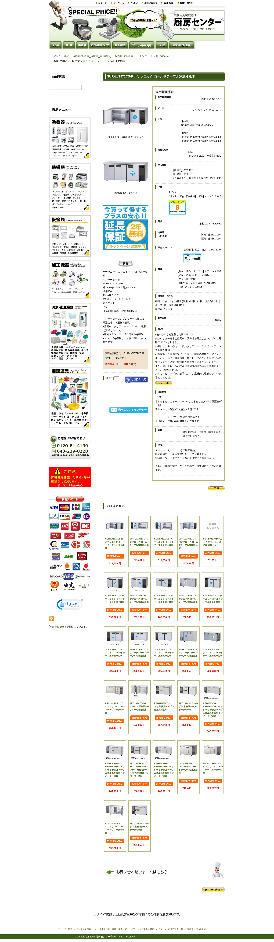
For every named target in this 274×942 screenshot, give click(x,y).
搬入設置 (106, 929)
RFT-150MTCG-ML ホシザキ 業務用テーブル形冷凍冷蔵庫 (139, 706)
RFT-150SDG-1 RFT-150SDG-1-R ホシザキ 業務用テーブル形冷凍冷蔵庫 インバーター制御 (139, 769)
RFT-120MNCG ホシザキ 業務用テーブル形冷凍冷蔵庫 (139, 826)
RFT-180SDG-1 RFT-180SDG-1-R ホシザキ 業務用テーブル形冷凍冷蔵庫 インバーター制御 (212, 709)
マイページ (161, 929)
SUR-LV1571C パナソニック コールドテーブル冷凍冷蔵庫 (139, 652)
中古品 (77, 929)
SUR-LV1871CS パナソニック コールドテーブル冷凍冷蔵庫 (164, 542)
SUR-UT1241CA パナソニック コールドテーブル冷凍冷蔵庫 (188, 652)
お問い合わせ (199, 929)
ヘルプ (140, 929)
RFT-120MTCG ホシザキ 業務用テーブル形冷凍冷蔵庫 (164, 706)
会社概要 (150, 929)
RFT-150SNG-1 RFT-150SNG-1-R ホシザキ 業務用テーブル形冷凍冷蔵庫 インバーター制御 (115, 769)
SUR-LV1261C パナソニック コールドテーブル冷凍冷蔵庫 (115, 652)
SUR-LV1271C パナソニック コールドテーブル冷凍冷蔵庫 (212, 598)
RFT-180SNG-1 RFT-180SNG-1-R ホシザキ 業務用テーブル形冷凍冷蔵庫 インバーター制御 (164, 769)
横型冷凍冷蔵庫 (124, 56)
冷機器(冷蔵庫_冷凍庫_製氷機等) (92, 56)
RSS (63, 630)
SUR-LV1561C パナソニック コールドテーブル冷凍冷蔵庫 (164, 652)
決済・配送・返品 (126, 929)
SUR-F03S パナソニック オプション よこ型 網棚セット (212, 542)
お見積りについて (91, 929)
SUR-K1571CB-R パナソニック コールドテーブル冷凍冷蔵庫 (212, 652)
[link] (70, 609)
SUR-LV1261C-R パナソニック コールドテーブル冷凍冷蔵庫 (115, 598)
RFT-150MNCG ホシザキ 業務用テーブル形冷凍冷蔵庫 (188, 706)
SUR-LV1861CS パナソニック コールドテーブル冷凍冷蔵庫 (139, 542)
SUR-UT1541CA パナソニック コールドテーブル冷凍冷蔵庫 (188, 598)
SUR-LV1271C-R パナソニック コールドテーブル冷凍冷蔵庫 (139, 598)
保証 (114, 929)
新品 (66, 56)
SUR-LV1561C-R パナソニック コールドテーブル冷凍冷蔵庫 (164, 598)
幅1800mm (162, 56)
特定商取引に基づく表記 (179, 929)
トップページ (59, 929)
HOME (56, 56)
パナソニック (144, 56)
